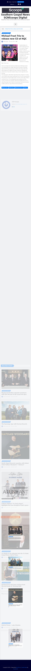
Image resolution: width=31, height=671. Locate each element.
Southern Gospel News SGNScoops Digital (15, 16)
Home (3, 28)
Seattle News (24, 667)
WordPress (18, 667)
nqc (26, 87)
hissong (11, 87)
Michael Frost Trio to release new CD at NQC (14, 28)
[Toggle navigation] (15, 24)
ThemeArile (15, 669)
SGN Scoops (5, 41)
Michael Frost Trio (19, 87)
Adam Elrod (5, 87)
